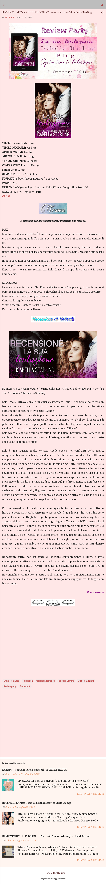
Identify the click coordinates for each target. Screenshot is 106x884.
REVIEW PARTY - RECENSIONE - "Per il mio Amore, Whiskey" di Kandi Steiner (46, 836)
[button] (102, 13)
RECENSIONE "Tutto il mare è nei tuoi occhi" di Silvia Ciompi (36, 803)
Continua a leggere (90, 794)
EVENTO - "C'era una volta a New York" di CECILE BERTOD (34, 770)
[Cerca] (102, 5)
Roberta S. (25, 686)
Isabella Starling (66, 681)
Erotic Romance (11, 681)
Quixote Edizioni (86, 681)
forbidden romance (45, 681)
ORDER (6, 196)
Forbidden (28, 681)
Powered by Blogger (53, 873)
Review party (9, 686)
